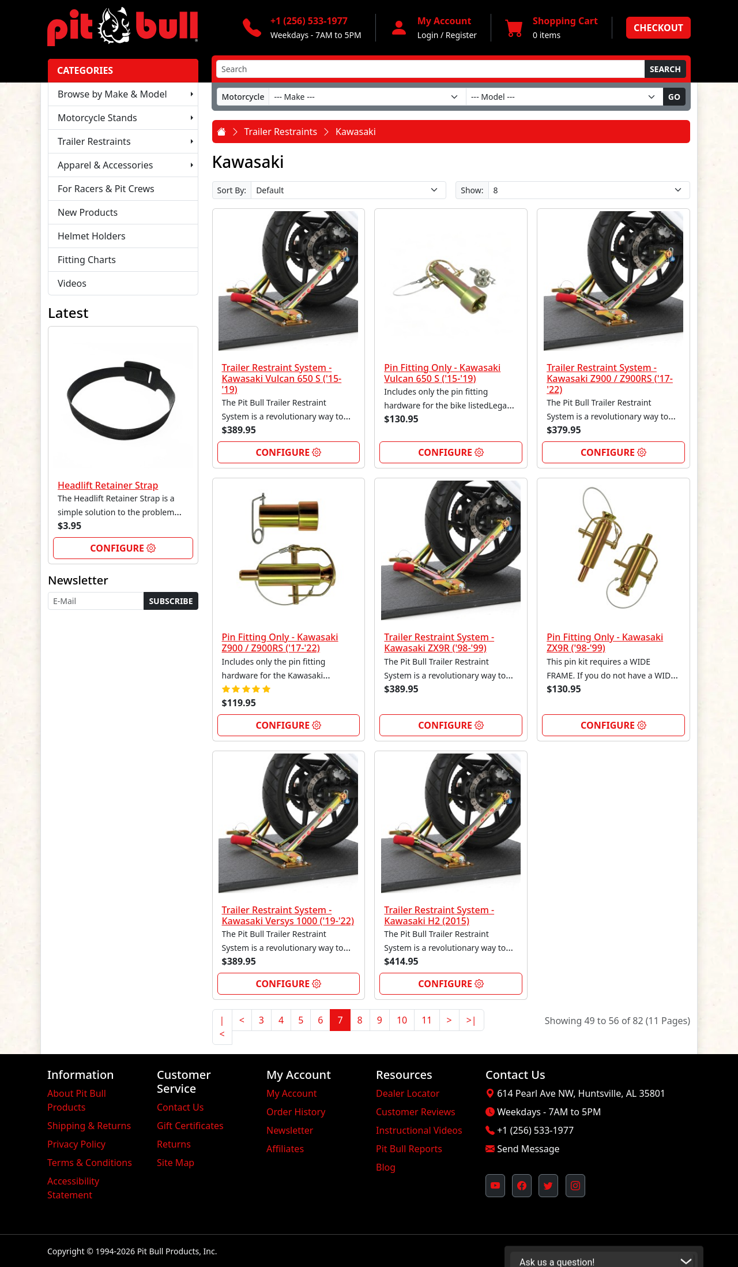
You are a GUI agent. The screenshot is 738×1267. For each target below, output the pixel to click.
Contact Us (180, 1107)
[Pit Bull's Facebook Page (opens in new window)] (522, 1185)
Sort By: (232, 190)
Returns (174, 1144)
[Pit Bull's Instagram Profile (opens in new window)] (575, 1185)
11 (426, 1020)
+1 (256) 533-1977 (535, 1130)
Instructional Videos (419, 1130)
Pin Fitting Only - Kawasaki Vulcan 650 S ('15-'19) (442, 373)
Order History (295, 1111)
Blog (386, 1167)
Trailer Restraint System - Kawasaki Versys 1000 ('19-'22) (288, 915)
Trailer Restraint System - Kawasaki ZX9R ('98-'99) (439, 642)
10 (402, 1020)
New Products (88, 212)
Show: (472, 190)
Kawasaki (356, 131)
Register (461, 34)
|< (222, 1027)
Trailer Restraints (94, 141)
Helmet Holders (92, 236)
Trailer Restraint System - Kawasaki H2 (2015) (439, 915)
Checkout (658, 27)
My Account (291, 1093)
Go (674, 96)
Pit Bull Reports (409, 1148)
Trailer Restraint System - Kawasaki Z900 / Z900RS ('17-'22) (610, 378)
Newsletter (289, 1130)
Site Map (175, 1162)
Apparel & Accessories (105, 165)
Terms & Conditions (89, 1162)
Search (665, 68)
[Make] (367, 97)
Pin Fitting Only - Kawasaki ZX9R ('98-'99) (605, 642)
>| (471, 1020)
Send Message (528, 1148)
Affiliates (285, 1148)
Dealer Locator (407, 1093)
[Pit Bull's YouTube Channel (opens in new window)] (495, 1185)
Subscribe (171, 600)
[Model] (565, 97)
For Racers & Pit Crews (106, 188)
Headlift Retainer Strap (108, 485)
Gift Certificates (190, 1125)
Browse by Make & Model (112, 94)
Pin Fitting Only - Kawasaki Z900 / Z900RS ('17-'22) (280, 642)
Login (428, 34)
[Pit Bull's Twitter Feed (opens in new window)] (548, 1185)
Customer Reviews (415, 1111)
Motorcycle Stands (97, 117)
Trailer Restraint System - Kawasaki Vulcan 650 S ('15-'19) (282, 378)
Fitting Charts (87, 259)
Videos (72, 283)
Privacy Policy (76, 1144)
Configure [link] (123, 548)
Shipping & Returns (89, 1125)
